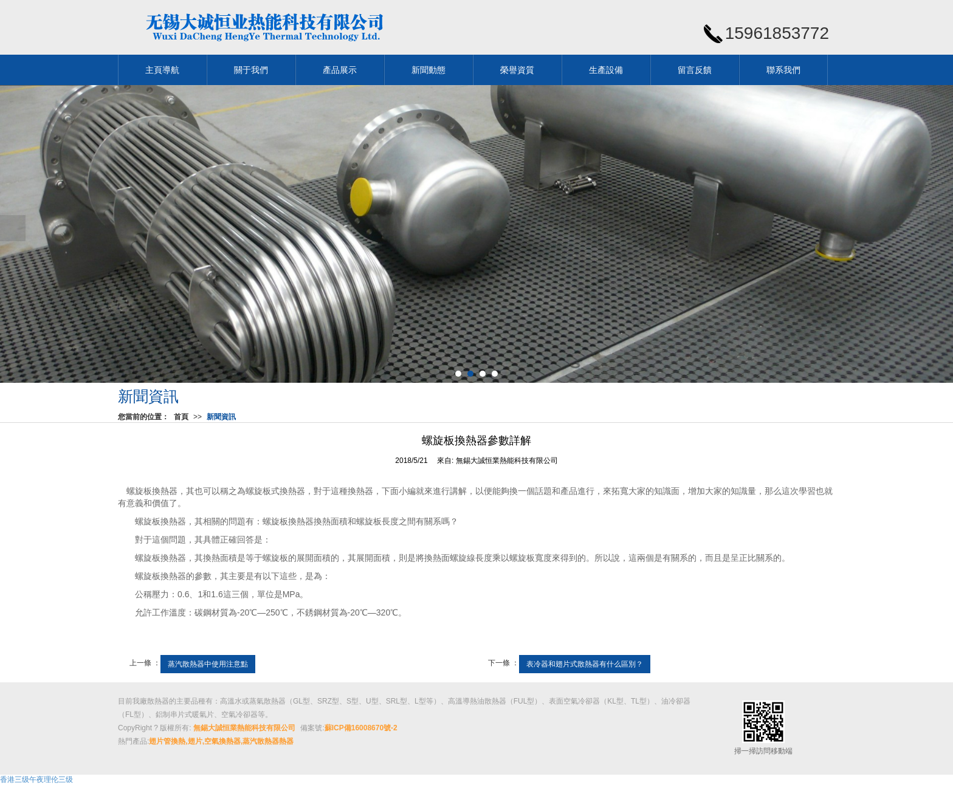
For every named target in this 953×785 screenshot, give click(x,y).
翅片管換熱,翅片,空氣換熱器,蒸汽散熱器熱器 (221, 741)
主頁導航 (162, 70)
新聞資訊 (221, 417)
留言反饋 (695, 70)
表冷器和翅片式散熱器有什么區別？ (584, 664)
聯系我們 (783, 70)
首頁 (181, 417)
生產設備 (606, 70)
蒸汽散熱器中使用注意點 (208, 664)
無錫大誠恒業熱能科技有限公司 (507, 460)
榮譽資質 (517, 70)
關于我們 (251, 70)
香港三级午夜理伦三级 (36, 779)
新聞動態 (428, 70)
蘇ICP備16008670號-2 (361, 728)
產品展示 (340, 70)
